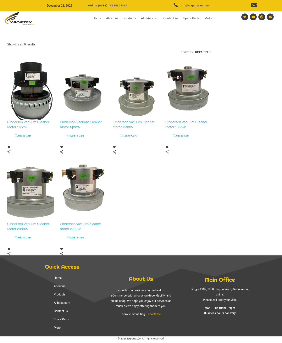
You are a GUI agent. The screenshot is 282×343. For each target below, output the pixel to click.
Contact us (170, 18)
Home (97, 18)
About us (112, 18)
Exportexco (153, 314)
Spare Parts (191, 18)
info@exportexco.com (196, 5)
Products (129, 18)
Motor (208, 18)
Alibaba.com (149, 18)
